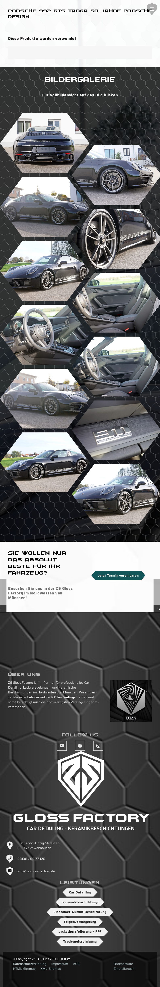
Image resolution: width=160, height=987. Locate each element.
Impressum (59, 963)
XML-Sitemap (50, 968)
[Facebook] (80, 746)
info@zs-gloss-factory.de (36, 871)
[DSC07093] (45, 271)
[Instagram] (98, 746)
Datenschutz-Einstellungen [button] (124, 966)
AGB (76, 963)
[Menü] (152, 9)
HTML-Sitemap (24, 968)
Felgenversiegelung (80, 921)
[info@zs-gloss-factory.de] (11, 871)
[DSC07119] (45, 207)
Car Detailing (80, 892)
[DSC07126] (45, 335)
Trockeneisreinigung (80, 941)
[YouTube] (62, 746)
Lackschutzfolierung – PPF (80, 931)
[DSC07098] (45, 399)
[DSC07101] (45, 143)
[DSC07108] (45, 462)
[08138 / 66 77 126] (11, 859)
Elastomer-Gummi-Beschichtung (80, 911)
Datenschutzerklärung (29, 963)
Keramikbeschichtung (80, 902)
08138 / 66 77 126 (31, 858)
